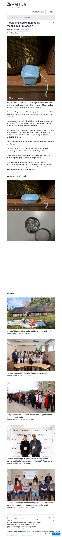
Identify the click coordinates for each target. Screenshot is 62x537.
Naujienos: (13, 29)
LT (50, 517)
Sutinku (56, 534)
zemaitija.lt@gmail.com (23, 31)
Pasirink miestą (38, 12)
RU (53, 517)
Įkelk (50, 12)
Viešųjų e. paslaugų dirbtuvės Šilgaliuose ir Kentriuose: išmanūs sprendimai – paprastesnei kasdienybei (30, 504)
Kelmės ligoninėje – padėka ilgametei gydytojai (27, 373)
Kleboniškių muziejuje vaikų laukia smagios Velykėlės (29, 331)
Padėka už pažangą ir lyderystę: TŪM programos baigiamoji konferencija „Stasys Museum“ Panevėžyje (29, 460)
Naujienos (18, 17)
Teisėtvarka (26, 17)
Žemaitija (16, 4)
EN (53, 520)
